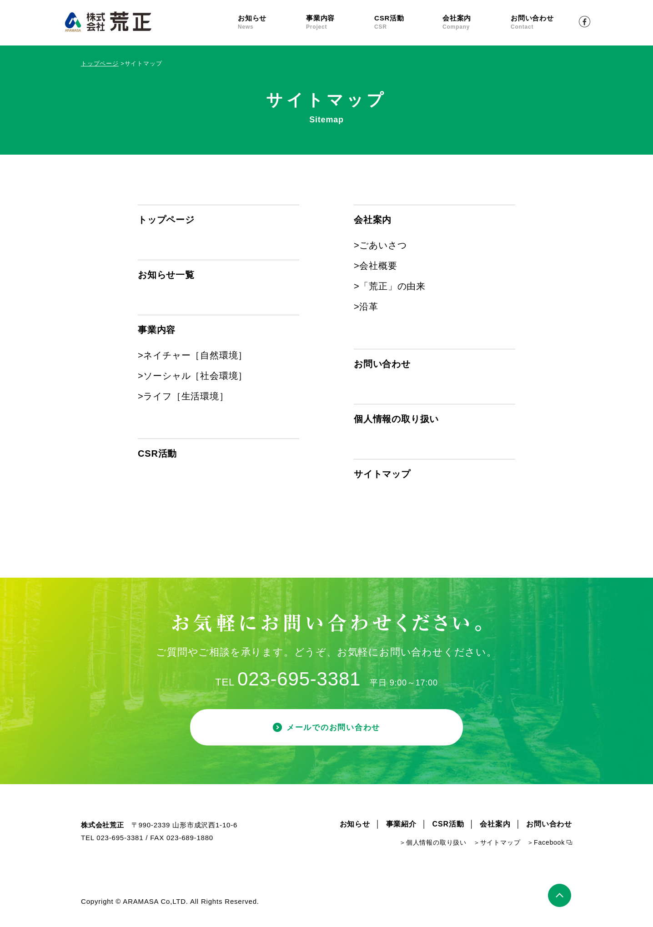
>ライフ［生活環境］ (183, 396)
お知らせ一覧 (166, 275)
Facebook (584, 21)
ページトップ (560, 897)
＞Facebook (546, 844)
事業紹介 (401, 826)
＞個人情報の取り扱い (433, 844)
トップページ (100, 63)
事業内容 (340, 22)
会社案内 (476, 22)
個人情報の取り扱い (396, 419)
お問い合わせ (545, 22)
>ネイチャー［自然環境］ (192, 355)
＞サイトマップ (497, 844)
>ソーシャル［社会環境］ (192, 376)
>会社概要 (375, 266)
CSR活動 (408, 22)
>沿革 (366, 307)
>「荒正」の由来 (390, 286)
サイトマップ (382, 474)
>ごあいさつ (380, 245)
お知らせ (272, 22)
